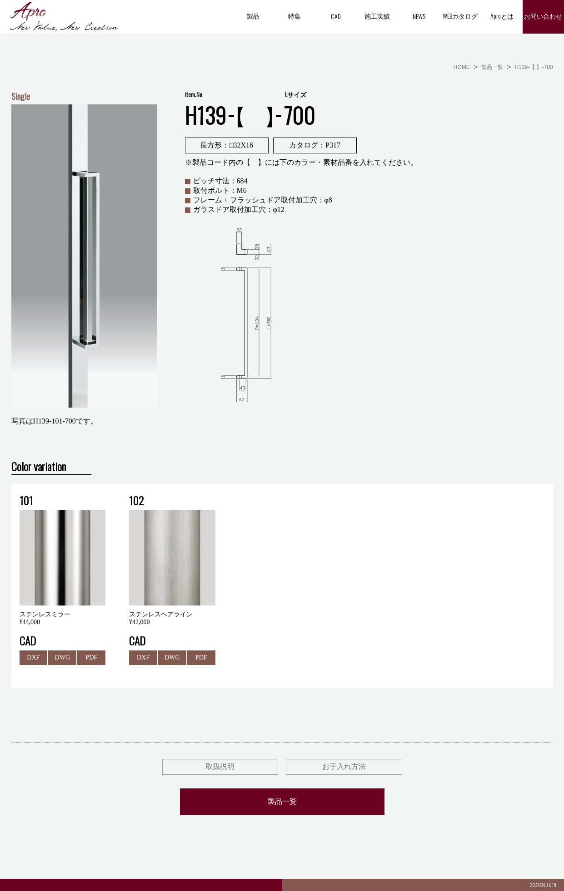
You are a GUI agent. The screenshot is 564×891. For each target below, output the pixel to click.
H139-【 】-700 (533, 67)
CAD (336, 16)
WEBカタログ (460, 15)
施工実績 (377, 15)
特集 (294, 15)
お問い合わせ (543, 16)
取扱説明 (220, 766)
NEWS (419, 16)
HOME (462, 67)
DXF (33, 657)
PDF (91, 657)
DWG (62, 657)
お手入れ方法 (344, 766)
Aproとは (502, 15)
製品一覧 (492, 67)
